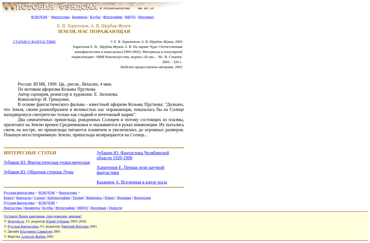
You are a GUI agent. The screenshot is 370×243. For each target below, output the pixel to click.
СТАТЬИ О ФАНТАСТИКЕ (34, 41)
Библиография (58, 197)
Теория (77, 197)
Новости (115, 208)
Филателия (142, 197)
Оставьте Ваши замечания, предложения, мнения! (42, 216)
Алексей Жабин (33, 236)
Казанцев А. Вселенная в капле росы (132, 182)
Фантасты (24, 197)
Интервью (146, 17)
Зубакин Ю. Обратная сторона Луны (39, 172)
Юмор (109, 197)
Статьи (39, 197)
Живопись (94, 197)
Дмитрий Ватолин (75, 226)
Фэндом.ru (16, 221)
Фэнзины (124, 197)
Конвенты (80, 17)
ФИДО (130, 17)
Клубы (95, 17)
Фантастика (60, 17)
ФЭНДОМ (39, 17)
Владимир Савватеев (36, 231)
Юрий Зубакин (57, 221)
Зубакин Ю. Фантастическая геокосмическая (47, 162)
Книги (9, 197)
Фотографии (112, 17)
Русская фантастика (19, 192)
